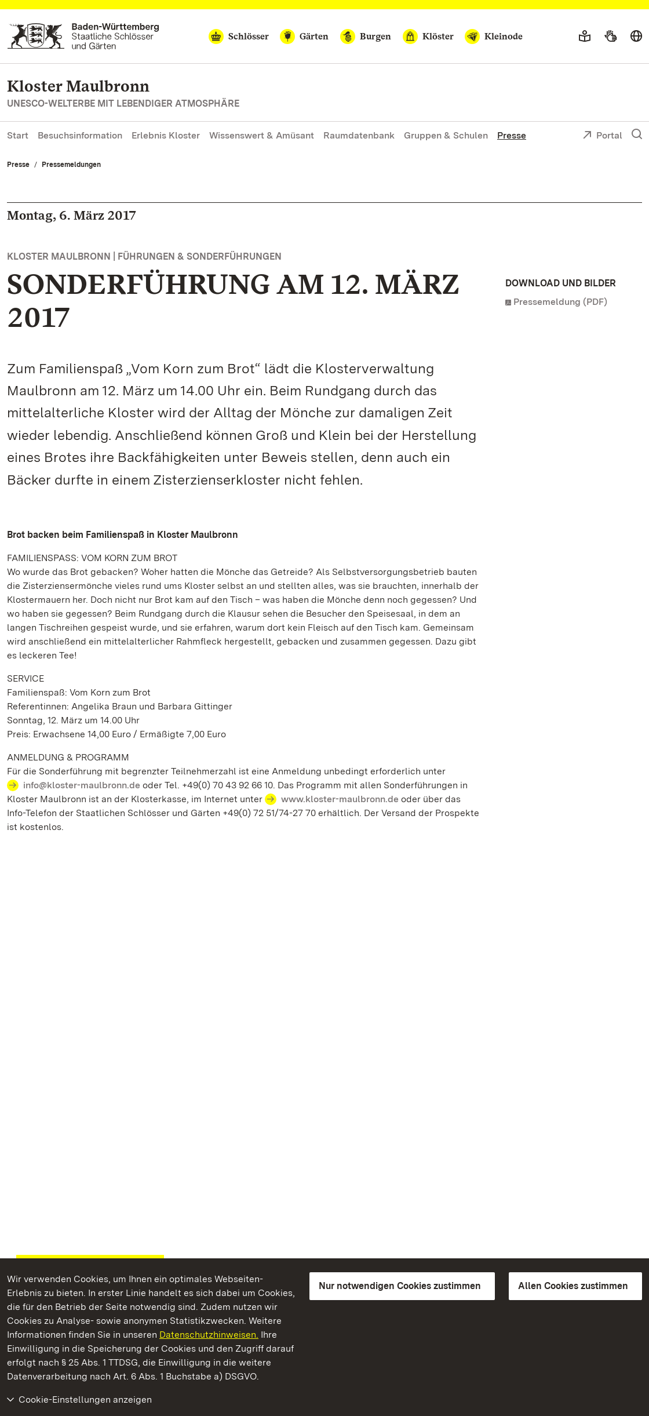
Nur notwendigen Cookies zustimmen (400, 1285)
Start (17, 135)
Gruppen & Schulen (446, 135)
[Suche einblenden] (637, 134)
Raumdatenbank (359, 135)
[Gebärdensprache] (610, 37)
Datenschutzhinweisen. (208, 1334)
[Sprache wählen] (636, 37)
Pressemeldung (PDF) (560, 301)
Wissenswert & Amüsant (261, 135)
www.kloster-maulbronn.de (340, 799)
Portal (602, 136)
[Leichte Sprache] (584, 37)
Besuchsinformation (80, 135)
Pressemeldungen (71, 165)
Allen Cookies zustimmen (573, 1285)
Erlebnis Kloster (166, 135)
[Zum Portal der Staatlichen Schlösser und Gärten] (83, 36)
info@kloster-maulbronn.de (81, 785)
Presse (511, 135)
